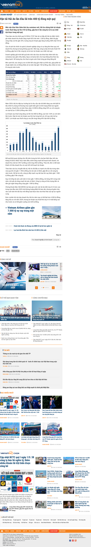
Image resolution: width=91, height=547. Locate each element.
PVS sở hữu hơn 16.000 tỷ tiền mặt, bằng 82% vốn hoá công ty (47, 335)
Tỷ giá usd (25, 520)
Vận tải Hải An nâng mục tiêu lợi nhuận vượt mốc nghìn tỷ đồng (15, 334)
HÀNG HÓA (18, 11)
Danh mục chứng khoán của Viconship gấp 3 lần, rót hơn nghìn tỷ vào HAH (15, 338)
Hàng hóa (5, 382)
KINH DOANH (62, 11)
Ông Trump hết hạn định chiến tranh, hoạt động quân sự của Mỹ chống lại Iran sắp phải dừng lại (52, 412)
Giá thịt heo (24, 522)
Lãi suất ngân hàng (72, 520)
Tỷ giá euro (39, 520)
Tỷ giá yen (31, 520)
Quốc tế (23, 415)
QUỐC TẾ (25, 11)
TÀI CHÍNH (30, 11)
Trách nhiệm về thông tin (9, 545)
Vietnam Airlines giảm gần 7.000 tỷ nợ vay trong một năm (21, 210)
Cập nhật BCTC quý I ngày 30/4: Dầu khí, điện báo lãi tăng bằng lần (47, 340)
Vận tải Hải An (15, 251)
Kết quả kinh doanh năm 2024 (12, 286)
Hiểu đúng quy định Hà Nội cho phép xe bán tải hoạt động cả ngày (24, 372)
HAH (8, 251)
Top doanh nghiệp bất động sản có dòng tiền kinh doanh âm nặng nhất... (37, 277)
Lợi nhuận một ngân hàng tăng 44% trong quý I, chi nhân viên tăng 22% (30, 438)
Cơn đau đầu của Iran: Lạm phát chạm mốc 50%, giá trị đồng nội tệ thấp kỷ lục (82, 490)
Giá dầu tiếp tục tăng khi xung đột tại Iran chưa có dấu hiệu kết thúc (25, 380)
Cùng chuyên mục (40, 298)
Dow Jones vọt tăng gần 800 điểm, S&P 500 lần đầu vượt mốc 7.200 (30, 411)
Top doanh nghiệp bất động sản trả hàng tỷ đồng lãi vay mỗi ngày (37, 265)
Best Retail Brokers (46, 522)
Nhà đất (31, 270)
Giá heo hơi (46, 520)
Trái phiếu (69, 15)
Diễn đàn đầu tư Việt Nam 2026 (61, 522)
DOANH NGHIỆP (53, 11)
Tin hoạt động (59, 15)
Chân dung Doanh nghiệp (45, 15)
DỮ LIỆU (69, 11)
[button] (36, 287)
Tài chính (5, 366)
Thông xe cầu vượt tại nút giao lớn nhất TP (16, 354)
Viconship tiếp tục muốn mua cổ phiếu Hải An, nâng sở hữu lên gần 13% (15, 329)
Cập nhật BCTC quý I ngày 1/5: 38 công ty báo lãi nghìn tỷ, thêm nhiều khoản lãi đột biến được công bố (47, 325)
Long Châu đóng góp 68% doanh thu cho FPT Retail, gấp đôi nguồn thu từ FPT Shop (47, 330)
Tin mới (7, 350)
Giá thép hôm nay (7, 522)
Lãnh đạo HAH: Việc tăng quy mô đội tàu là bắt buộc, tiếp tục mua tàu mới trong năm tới (14, 324)
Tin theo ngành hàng (72, 17)
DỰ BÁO (12, 11)
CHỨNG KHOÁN (44, 11)
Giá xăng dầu (82, 520)
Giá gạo (31, 522)
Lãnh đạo (32, 15)
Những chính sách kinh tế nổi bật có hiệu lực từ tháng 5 (54, 503)
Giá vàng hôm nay (7, 520)
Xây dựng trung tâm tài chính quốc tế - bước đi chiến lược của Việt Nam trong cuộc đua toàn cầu (30, 363)
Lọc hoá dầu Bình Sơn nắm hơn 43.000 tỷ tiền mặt (30, 230)
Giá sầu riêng (16, 522)
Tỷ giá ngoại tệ (17, 520)
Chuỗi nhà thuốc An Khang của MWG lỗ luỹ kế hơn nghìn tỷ (33, 226)
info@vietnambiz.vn (11, 543)
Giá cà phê (53, 520)
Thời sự (5, 356)
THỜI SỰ (6, 11)
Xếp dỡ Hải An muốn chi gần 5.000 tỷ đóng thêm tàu (15, 319)
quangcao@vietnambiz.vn (79, 537)
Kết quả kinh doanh (20, 15)
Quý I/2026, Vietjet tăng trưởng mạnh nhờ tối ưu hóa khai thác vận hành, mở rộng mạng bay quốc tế (46, 318)
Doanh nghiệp (6, 15)
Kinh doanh (6, 374)
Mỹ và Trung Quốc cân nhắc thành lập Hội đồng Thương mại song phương (82, 504)
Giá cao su (37, 522)
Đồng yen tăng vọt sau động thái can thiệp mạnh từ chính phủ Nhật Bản (26, 387)
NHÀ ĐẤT (37, 11)
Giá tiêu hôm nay (62, 520)
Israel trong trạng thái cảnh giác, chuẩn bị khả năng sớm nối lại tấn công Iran (54, 460)
